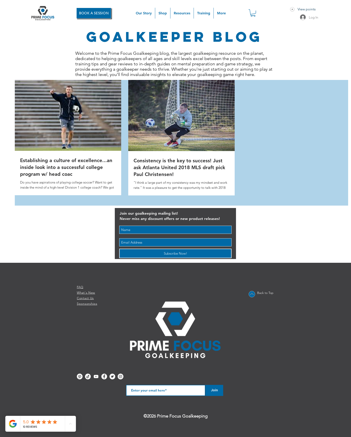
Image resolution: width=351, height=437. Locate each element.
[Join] (214, 390)
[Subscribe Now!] (175, 253)
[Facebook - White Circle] (104, 376)
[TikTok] (88, 376)
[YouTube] (96, 376)
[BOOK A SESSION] (93, 13)
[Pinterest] (80, 376)
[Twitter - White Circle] (112, 376)
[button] (162, 13)
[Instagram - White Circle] (120, 376)
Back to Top (265, 293)
